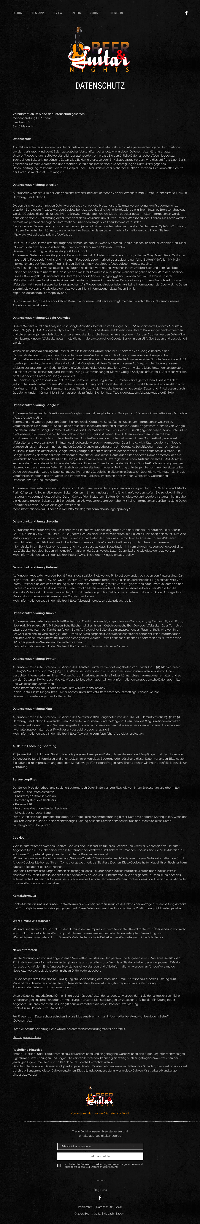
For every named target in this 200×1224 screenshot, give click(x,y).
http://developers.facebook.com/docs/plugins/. (119, 263)
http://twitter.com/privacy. (87, 688)
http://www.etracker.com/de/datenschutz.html (93, 247)
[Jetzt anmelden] (100, 1156)
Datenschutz (104, 1207)
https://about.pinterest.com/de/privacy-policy (100, 600)
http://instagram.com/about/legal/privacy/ (99, 509)
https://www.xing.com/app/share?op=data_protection (106, 733)
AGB (119, 1207)
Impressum (85, 1207)
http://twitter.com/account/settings (111, 692)
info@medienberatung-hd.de (127, 1016)
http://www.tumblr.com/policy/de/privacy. (98, 646)
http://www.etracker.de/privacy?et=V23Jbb (42, 234)
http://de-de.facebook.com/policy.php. (40, 293)
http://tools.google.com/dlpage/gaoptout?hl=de (140, 392)
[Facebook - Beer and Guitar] (186, 13)
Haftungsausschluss (27, 1037)
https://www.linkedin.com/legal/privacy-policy (101, 554)
